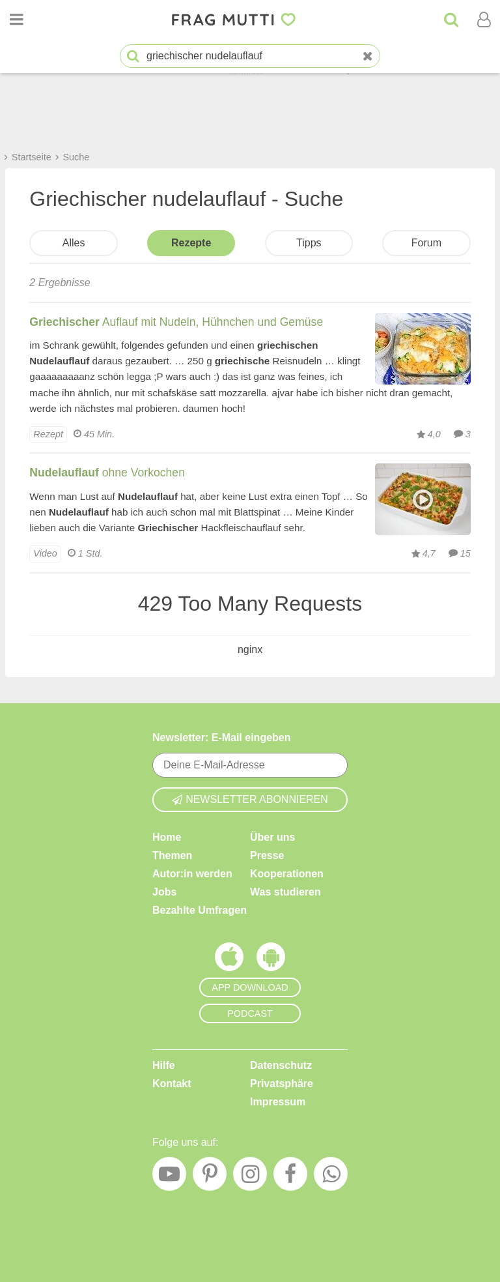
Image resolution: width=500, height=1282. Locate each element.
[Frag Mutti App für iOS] (229, 960)
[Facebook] (290, 1177)
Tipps (309, 242)
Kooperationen (287, 873)
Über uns (272, 837)
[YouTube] (169, 1177)
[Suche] (451, 19)
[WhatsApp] (331, 1177)
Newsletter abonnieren (250, 799)
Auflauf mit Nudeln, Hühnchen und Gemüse (176, 321)
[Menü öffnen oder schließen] (16, 19)
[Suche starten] (133, 56)
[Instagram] (250, 1177)
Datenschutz (281, 1065)
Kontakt (171, 1083)
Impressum (277, 1101)
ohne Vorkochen (107, 472)
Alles (73, 242)
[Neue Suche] (367, 56)
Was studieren (285, 891)
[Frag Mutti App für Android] (271, 960)
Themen (172, 855)
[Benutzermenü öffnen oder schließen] (483, 19)
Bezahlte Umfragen (199, 910)
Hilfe (163, 1065)
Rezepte (191, 242)
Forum (426, 242)
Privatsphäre (281, 1083)
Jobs (164, 891)
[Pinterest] (210, 1177)
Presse (267, 855)
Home (166, 837)
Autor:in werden (192, 873)
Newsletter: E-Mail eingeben (221, 737)
